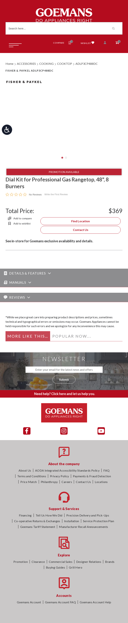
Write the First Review (56, 194)
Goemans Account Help (95, 602)
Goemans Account (29, 602)
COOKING (46, 63)
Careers (67, 482)
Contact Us (80, 229)
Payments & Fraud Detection (92, 476)
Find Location (80, 221)
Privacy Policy (59, 476)
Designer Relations (88, 561)
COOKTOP (64, 63)
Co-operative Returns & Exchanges (37, 521)
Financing (25, 515)
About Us (25, 470)
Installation (71, 521)
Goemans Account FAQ (60, 602)
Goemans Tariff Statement (37, 526)
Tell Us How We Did (49, 515)
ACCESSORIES (26, 63)
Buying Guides (55, 567)
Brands (109, 561)
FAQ (106, 470)
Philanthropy (49, 482)
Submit (64, 379)
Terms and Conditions (31, 476)
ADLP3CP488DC (86, 63)
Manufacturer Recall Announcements (83, 526)
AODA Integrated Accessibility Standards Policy (67, 470)
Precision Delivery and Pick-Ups (87, 515)
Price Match (28, 482)
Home (9, 63)
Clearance (38, 561)
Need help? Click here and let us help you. (64, 394)
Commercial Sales (60, 561)
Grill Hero (75, 567)
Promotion (20, 561)
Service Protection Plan (98, 521)
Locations (101, 482)
